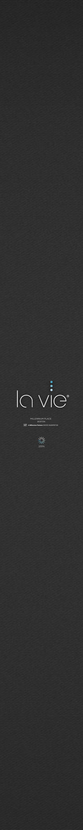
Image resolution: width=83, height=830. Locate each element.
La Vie (42, 395)
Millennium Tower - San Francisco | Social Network (41, 422)
